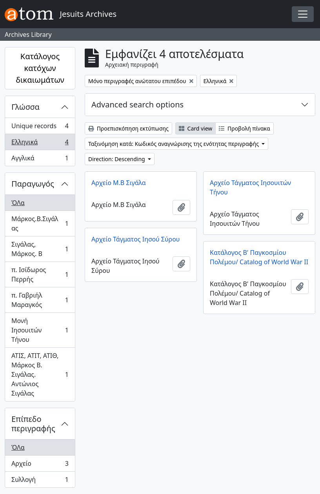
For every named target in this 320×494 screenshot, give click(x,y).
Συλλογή (40, 481)
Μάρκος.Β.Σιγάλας (40, 223)
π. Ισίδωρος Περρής (40, 274)
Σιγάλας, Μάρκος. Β (40, 249)
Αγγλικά (40, 159)
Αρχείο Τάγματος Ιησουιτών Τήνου (250, 187)
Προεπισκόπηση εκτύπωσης (128, 128)
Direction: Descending (117, 159)
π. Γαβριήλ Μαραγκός (40, 300)
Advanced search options (137, 104)
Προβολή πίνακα (244, 128)
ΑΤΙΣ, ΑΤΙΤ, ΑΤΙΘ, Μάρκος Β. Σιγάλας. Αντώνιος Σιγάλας (40, 374)
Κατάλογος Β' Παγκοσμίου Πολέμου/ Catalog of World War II (259, 257)
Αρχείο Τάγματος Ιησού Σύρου (135, 239)
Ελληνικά (40, 143)
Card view (195, 128)
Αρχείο (40, 465)
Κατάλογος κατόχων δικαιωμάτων (40, 68)
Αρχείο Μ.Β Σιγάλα (118, 182)
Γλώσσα (25, 107)
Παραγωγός (32, 183)
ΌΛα (18, 202)
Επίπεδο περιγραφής (33, 424)
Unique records (40, 127)
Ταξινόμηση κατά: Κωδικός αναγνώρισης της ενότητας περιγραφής (174, 143)
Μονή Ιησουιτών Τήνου (40, 330)
